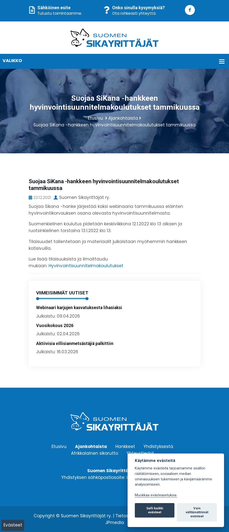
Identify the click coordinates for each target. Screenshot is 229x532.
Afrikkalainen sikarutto (94, 453)
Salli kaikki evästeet (154, 510)
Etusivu (95, 118)
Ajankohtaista (123, 118)
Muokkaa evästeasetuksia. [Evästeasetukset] (156, 495)
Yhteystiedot (140, 453)
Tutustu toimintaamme (59, 13)
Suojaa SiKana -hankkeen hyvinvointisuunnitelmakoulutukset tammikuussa (114, 125)
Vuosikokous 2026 (55, 325)
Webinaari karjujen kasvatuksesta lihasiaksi (79, 307)
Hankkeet (125, 446)
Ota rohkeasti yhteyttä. (134, 13)
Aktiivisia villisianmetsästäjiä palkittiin (74, 343)
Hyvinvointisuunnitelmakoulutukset (86, 266)
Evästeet (12, 525)
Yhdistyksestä (158, 446)
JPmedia (114, 523)
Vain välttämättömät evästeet (197, 512)
